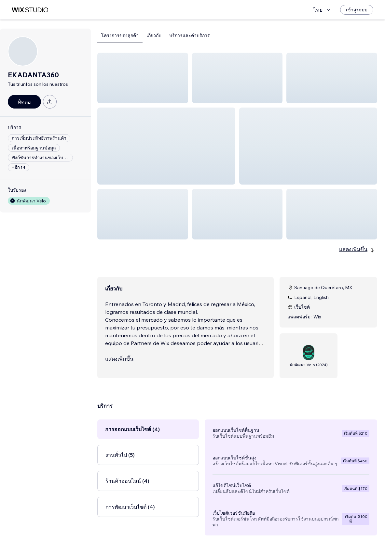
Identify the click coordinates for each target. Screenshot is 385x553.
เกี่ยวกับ (153, 35)
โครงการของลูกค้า (120, 35)
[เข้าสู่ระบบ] (356, 10)
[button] (142, 78)
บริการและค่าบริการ (189, 35)
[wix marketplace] (30, 10)
